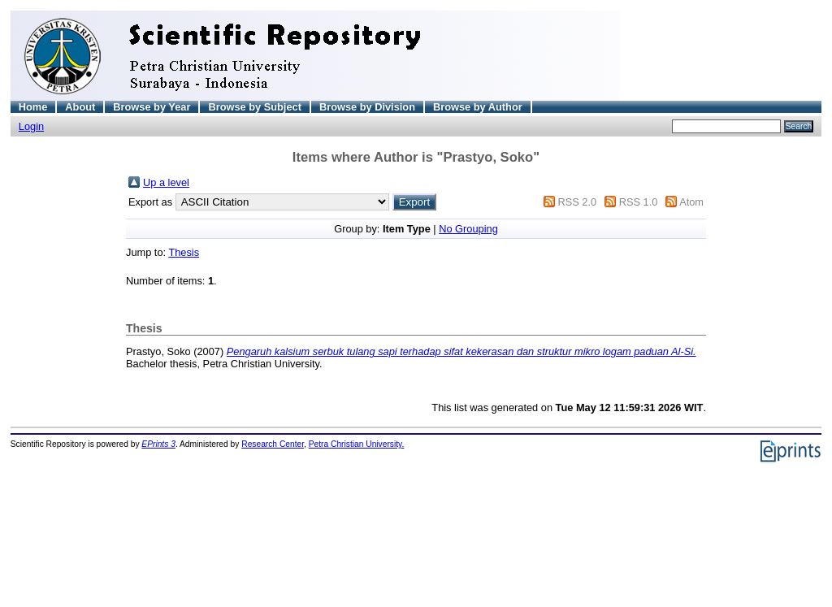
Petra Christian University (355, 444)
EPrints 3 (158, 444)
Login (31, 126)
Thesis (183, 252)
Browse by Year (151, 107)
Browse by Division (367, 107)
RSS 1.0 (638, 202)
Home (33, 107)
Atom (691, 202)
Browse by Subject (254, 107)
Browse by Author (477, 107)
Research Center (272, 444)
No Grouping (468, 229)
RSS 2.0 (576, 202)
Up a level (166, 182)
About (80, 107)
